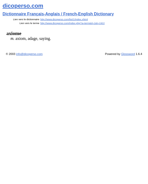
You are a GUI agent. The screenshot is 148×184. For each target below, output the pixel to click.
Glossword (128, 53)
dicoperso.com (23, 6)
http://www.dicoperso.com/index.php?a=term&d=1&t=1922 (72, 23)
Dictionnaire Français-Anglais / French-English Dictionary (58, 14)
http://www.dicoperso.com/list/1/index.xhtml (64, 19)
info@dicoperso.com (29, 53)
